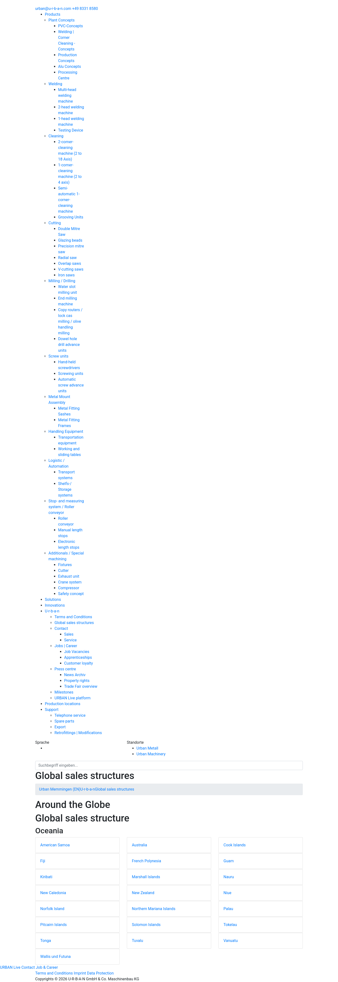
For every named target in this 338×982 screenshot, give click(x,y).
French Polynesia (146, 861)
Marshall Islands (146, 877)
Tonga (45, 940)
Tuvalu (137, 940)
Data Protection (100, 973)
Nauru (228, 877)
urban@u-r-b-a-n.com (53, 8)
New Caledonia (53, 893)
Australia (139, 845)
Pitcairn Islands (53, 924)
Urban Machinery (151, 754)
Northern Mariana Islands (154, 908)
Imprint (80, 973)
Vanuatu (230, 940)
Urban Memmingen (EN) (59, 789)
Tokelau (230, 924)
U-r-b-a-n (87, 789)
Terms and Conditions (54, 973)
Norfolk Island (52, 908)
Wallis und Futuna (55, 956)
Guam (228, 861)
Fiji (42, 861)
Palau (228, 908)
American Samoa (55, 845)
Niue (227, 893)
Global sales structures (114, 789)
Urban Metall (147, 748)
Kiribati (46, 877)
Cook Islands (234, 845)
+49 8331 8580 (85, 8)
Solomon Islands (146, 924)
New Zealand (143, 893)
